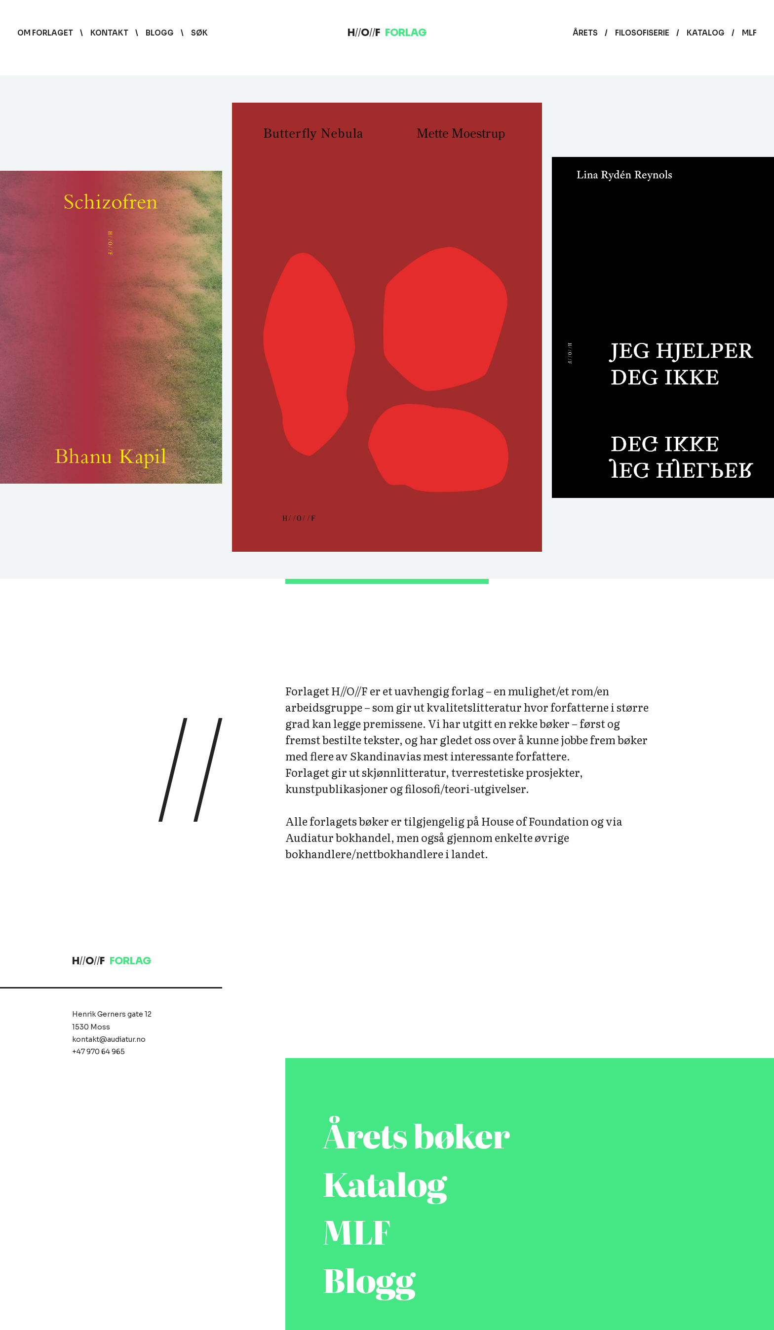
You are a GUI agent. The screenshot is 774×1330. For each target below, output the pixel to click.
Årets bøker (416, 1134)
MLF (749, 33)
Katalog (706, 33)
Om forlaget (45, 33)
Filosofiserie (642, 33)
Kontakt (109, 33)
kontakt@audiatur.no (109, 1039)
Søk (199, 33)
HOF (387, 33)
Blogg (160, 33)
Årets (585, 33)
